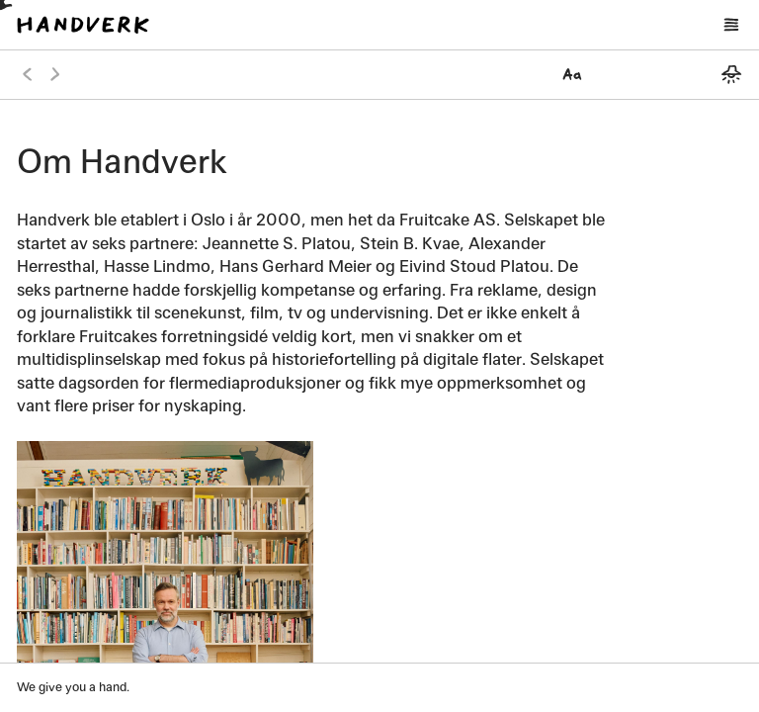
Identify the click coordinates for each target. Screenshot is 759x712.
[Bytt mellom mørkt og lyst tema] (731, 74)
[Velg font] (572, 74)
